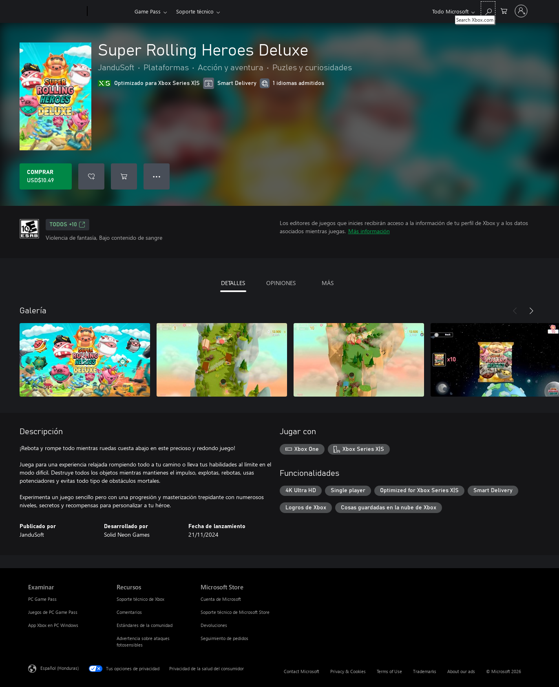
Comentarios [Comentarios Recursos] (129, 612)
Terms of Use (389, 671)
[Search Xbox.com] (488, 10)
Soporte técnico (195, 11)
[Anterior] (515, 311)
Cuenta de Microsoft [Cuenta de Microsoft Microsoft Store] (221, 599)
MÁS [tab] (328, 283)
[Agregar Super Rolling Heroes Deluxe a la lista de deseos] (91, 176)
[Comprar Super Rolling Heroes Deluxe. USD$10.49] (46, 176)
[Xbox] (109, 11)
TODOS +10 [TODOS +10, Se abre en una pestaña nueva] (67, 224)
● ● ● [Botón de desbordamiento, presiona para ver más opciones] (157, 176)
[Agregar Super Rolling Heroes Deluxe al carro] (124, 176)
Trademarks (424, 671)
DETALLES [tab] (233, 283)
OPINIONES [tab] (281, 283)
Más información (369, 231)
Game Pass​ (148, 11)
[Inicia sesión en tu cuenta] (521, 11)
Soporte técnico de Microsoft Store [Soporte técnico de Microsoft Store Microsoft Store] (235, 612)
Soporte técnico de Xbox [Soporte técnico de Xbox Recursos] (140, 599)
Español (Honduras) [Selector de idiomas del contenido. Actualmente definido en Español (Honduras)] (59, 668)
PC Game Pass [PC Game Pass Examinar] (42, 599)
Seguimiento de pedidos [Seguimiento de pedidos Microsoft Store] (224, 638)
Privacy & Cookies (348, 671)
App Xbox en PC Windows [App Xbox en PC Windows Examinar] (53, 625)
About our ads (461, 671)
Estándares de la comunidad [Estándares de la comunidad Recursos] (144, 625)
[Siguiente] (531, 311)
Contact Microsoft (301, 671)
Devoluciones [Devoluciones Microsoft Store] (214, 625)
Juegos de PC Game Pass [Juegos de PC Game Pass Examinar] (52, 612)
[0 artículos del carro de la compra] (504, 10)
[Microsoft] (56, 11)
